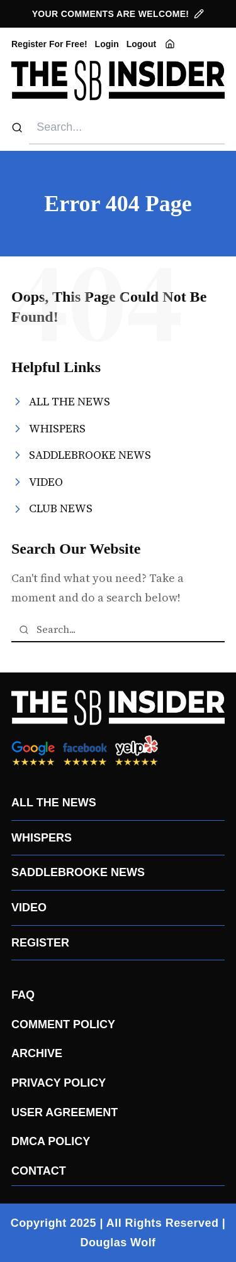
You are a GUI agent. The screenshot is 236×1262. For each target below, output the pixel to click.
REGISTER (40, 942)
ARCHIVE (36, 1053)
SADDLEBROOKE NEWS (78, 872)
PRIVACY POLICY (58, 1083)
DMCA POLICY (50, 1141)
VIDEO (29, 907)
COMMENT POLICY (63, 1024)
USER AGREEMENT (64, 1112)
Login (107, 44)
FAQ (23, 995)
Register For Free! (49, 44)
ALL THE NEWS (53, 802)
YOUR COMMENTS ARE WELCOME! (118, 14)
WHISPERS (41, 837)
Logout (141, 44)
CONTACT (38, 1171)
